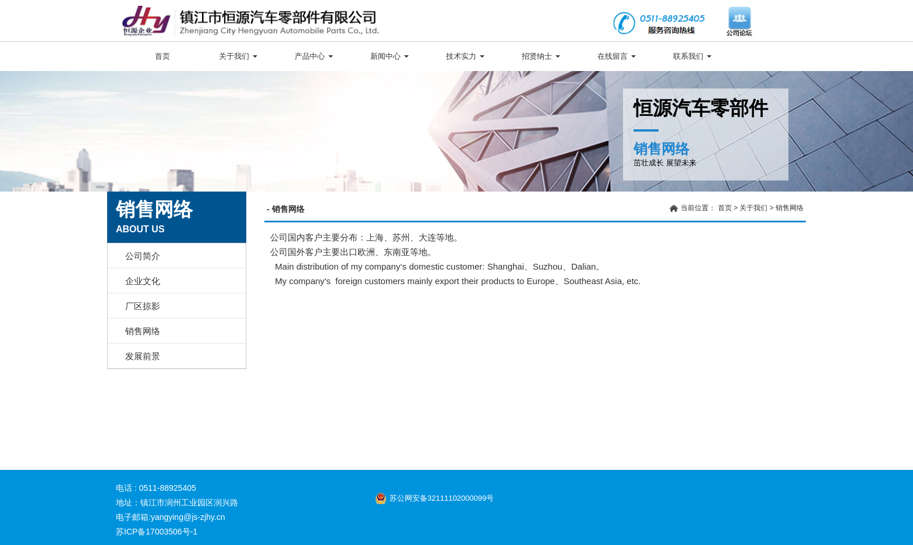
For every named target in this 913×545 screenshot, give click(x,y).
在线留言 (616, 56)
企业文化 (142, 281)
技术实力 (465, 56)
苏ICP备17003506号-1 (156, 531)
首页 (162, 56)
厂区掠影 (142, 306)
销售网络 (142, 331)
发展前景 (142, 356)
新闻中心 (389, 56)
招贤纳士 (541, 56)
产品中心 (314, 56)
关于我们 (238, 56)
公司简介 (142, 256)
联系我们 (692, 56)
